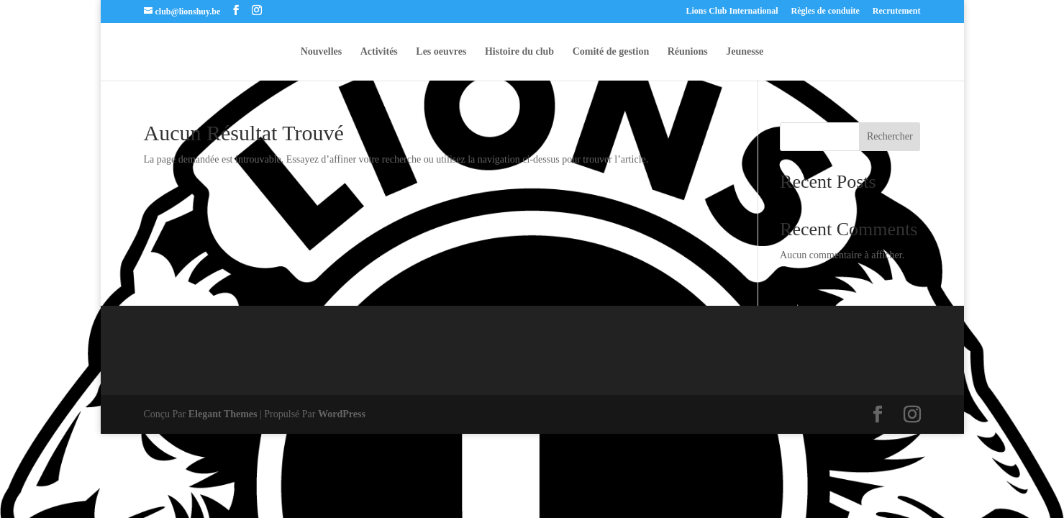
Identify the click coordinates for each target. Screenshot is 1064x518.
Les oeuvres (441, 52)
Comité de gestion (611, 52)
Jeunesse (744, 52)
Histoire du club (519, 52)
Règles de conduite (825, 11)
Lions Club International (732, 11)
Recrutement (897, 11)
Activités (379, 52)
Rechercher (890, 136)
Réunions (688, 52)
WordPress (341, 414)
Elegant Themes (223, 414)
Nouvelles (321, 52)
